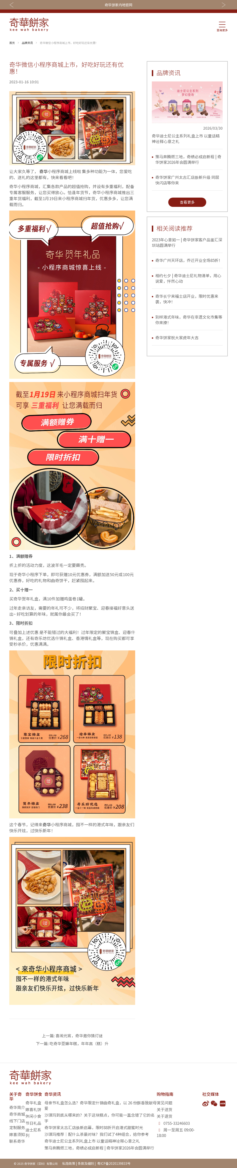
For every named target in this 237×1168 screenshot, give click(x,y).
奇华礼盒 (33, 1103)
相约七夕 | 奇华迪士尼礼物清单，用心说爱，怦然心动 (188, 278)
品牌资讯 (27, 43)
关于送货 (164, 1109)
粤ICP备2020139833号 (114, 1163)
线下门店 (17, 1121)
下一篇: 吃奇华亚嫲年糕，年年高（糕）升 (72, 1043)
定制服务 (17, 1127)
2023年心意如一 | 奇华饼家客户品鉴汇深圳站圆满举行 (187, 242)
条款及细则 (86, 1163)
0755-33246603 (176, 1123)
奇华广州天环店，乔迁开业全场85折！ (188, 260)
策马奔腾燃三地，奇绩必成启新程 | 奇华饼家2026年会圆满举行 (188, 159)
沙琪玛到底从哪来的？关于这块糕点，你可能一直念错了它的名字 (99, 1117)
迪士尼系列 (33, 1132)
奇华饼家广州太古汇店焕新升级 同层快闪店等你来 (187, 180)
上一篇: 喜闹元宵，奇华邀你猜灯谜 (72, 1035)
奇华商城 (17, 1114)
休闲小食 (33, 1116)
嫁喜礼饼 (33, 1109)
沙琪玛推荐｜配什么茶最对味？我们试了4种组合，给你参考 (96, 1134)
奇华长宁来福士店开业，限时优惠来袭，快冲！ (186, 298)
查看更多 (187, 202)
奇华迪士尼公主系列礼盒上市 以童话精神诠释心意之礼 (186, 138)
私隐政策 (68, 1163)
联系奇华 (17, 1141)
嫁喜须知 (17, 1134)
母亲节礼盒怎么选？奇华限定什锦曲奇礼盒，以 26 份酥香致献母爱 (100, 1105)
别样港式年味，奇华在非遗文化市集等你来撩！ (188, 319)
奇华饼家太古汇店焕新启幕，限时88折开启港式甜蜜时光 (93, 1127)
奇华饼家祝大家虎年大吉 (177, 337)
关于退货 (164, 1116)
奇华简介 (17, 1107)
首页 (12, 43)
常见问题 (164, 1103)
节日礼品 (33, 1123)
